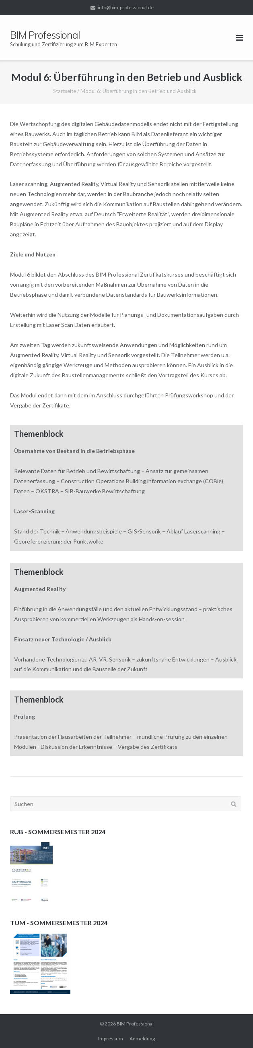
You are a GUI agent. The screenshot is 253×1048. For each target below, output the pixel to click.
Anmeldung (142, 1039)
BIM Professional (135, 1024)
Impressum (110, 1039)
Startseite (64, 91)
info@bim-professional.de (126, 7)
